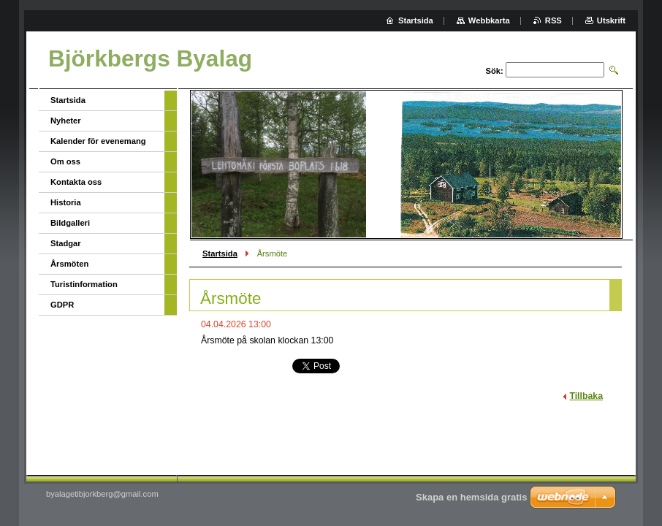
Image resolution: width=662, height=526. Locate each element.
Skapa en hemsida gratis (471, 497)
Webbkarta (489, 20)
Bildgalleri (70, 222)
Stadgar (65, 243)
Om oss (65, 161)
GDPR (62, 304)
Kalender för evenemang (98, 141)
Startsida (219, 253)
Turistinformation (84, 284)
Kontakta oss (76, 182)
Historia (65, 202)
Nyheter (65, 120)
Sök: (494, 70)
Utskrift (611, 20)
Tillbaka (586, 396)
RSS (553, 20)
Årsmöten (69, 263)
